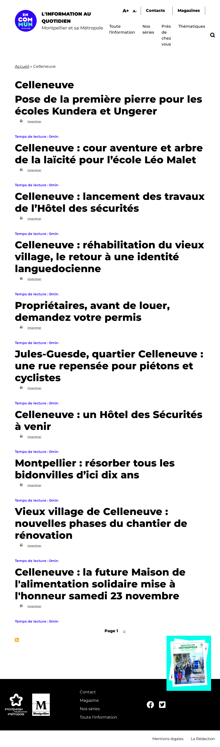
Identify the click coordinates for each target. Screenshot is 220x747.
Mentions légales (167, 738)
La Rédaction (203, 738)
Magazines (189, 10)
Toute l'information (98, 717)
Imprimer (34, 121)
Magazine (89, 700)
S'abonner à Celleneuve (17, 640)
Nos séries (90, 708)
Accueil (22, 66)
